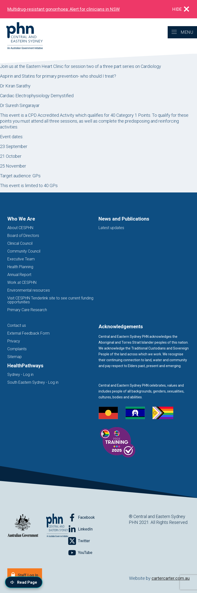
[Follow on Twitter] (79, 541)
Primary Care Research (27, 309)
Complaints (17, 349)
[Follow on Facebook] (81, 517)
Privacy (13, 341)
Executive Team (21, 259)
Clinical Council (20, 243)
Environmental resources (28, 290)
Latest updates (111, 227)
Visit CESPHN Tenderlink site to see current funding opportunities (50, 300)
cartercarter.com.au (171, 578)
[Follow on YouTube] (80, 553)
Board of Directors (23, 235)
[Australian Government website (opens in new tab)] (22, 526)
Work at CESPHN (21, 282)
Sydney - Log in (20, 374)
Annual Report (19, 274)
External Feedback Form (28, 333)
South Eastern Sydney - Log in (32, 382)
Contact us (16, 325)
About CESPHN (20, 227)
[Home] (21, 36)
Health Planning (20, 267)
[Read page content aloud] (24, 582)
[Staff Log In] (24, 574)
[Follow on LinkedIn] (80, 529)
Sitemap (14, 356)
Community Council (23, 251)
